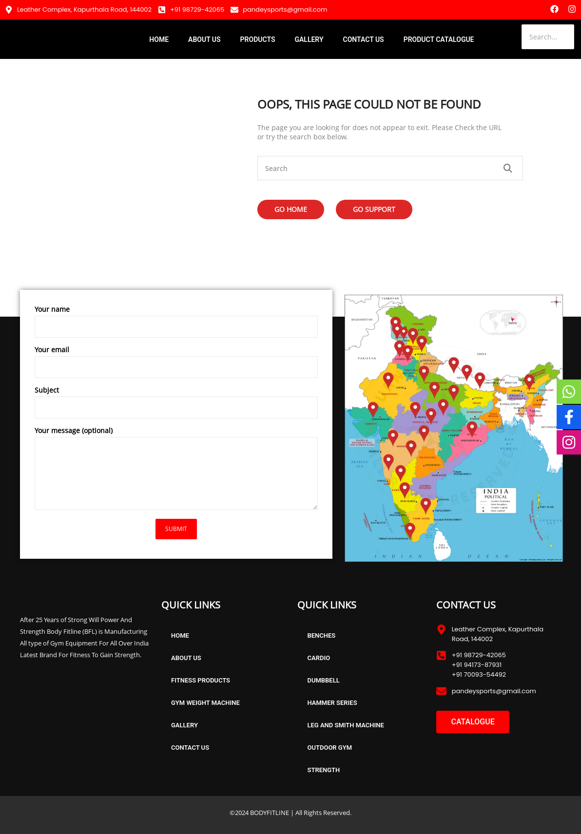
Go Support (374, 209)
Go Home (290, 209)
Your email (176, 364)
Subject (176, 404)
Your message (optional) (176, 470)
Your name (176, 323)
